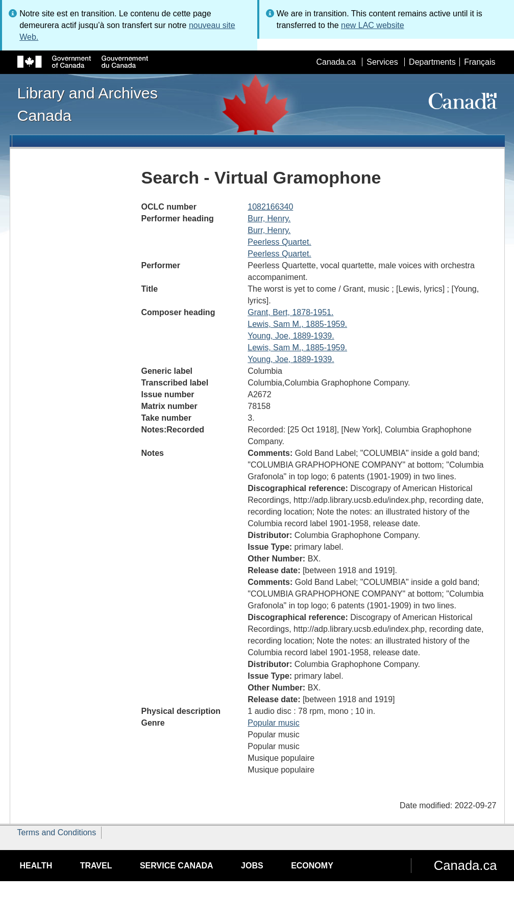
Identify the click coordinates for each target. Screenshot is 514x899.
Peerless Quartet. (279, 242)
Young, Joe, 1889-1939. (291, 335)
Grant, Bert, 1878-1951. (290, 312)
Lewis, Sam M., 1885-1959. (297, 324)
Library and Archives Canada (87, 104)
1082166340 (270, 206)
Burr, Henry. (269, 218)
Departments (432, 62)
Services (382, 62)
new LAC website (372, 25)
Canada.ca (335, 62)
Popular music (273, 722)
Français (479, 62)
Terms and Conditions (56, 832)
